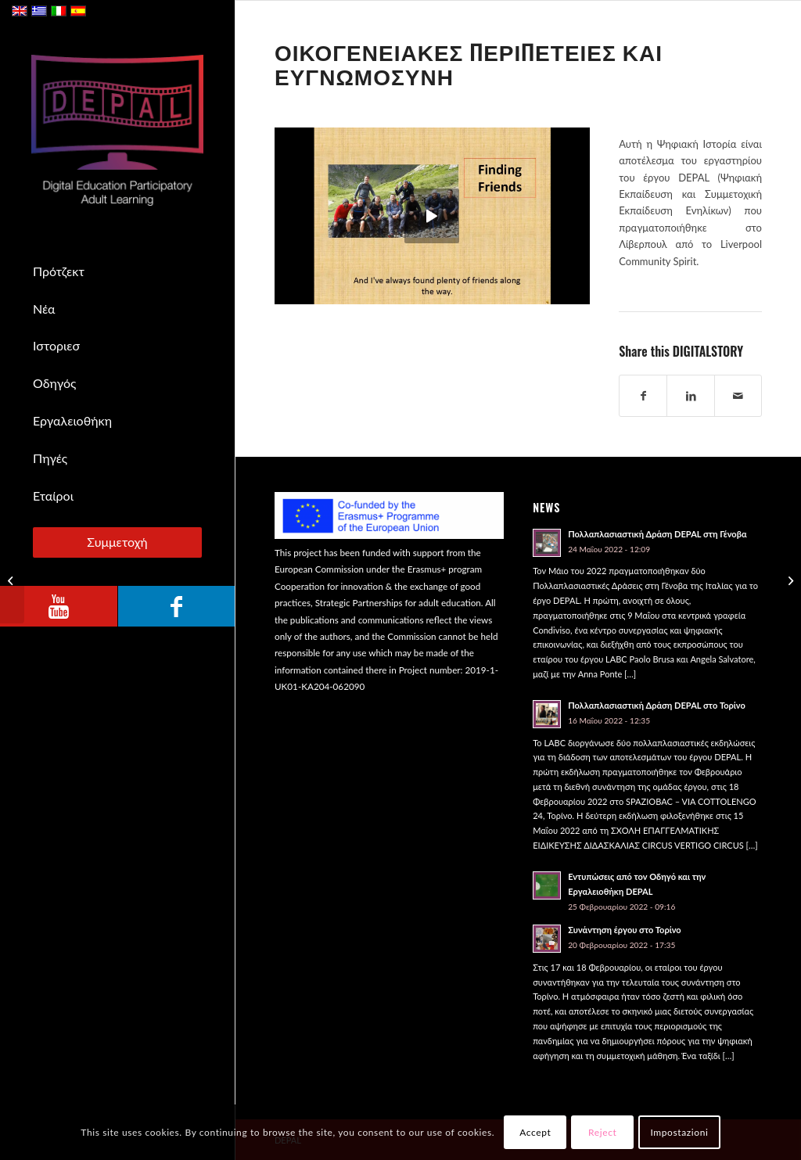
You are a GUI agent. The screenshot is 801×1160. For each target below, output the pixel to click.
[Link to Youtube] (58, 606)
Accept (535, 1132)
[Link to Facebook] (176, 606)
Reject (602, 1132)
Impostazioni (679, 1132)
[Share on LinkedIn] (690, 395)
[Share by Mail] (738, 395)
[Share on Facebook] (643, 395)
